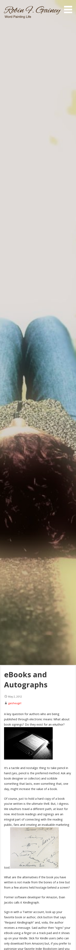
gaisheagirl (14, 703)
